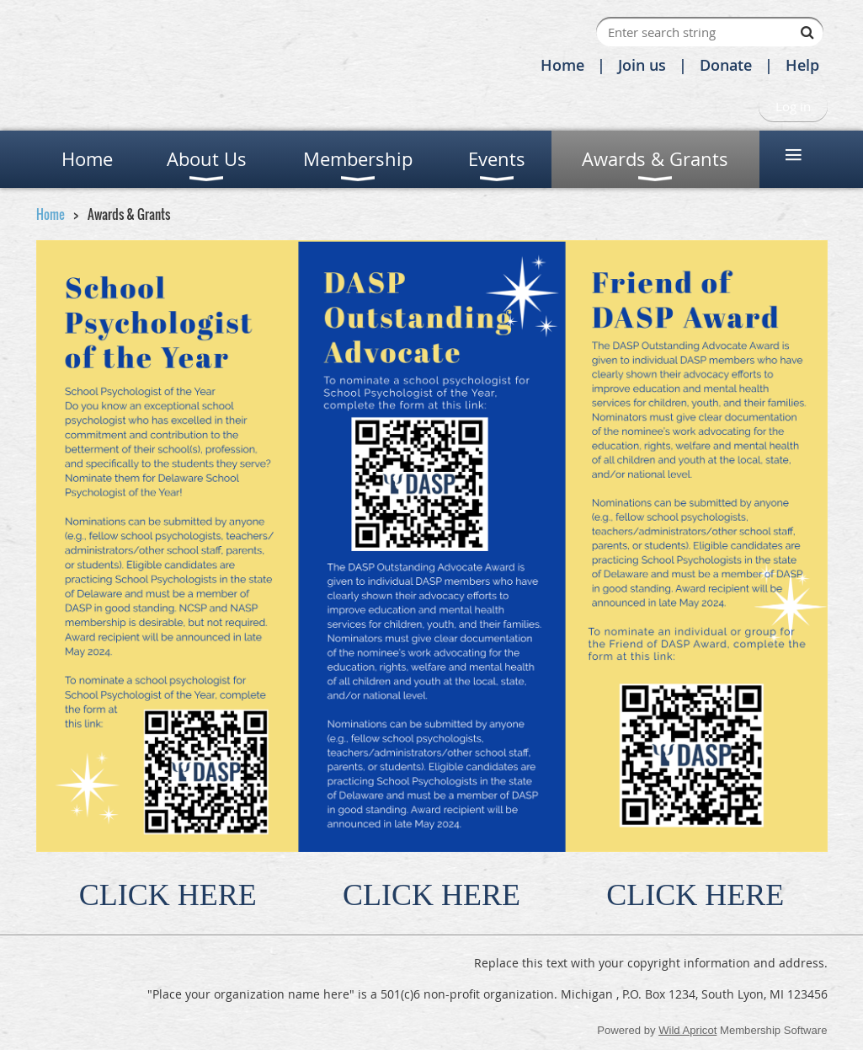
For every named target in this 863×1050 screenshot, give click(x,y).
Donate (726, 65)
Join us (642, 65)
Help (802, 65)
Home (562, 65)
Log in (793, 106)
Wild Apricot (687, 1030)
